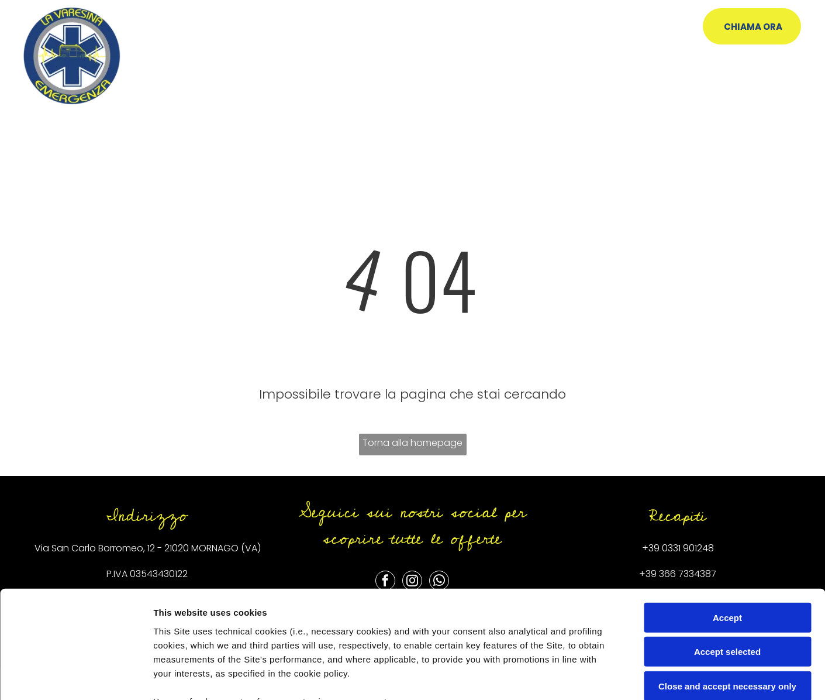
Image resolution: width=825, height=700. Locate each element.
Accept (727, 519)
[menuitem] (252, 33)
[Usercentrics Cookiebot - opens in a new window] (76, 677)
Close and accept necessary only (727, 588)
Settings (594, 677)
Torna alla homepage (412, 442)
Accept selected (727, 553)
